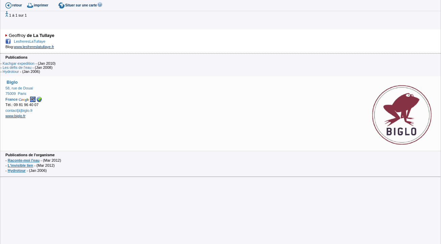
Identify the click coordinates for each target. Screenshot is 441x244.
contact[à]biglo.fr (19, 110)
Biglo (11, 82)
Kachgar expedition (18, 63)
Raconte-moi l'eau (24, 160)
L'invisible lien (20, 165)
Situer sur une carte (81, 5)
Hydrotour (11, 71)
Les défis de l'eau (17, 67)
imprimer (41, 5)
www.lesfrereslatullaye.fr (34, 47)
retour (17, 5)
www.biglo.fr (15, 116)
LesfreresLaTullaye (29, 41)
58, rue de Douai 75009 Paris (19, 93)
